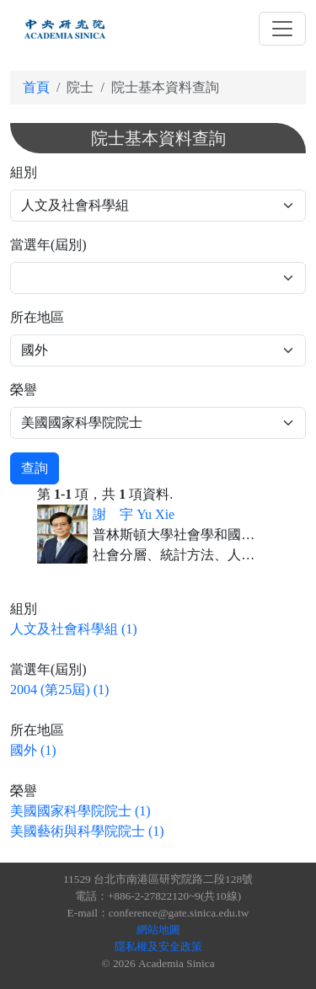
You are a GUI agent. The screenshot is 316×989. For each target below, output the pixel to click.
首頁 (36, 87)
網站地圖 (158, 929)
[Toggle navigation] (282, 28)
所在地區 (37, 317)
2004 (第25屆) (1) (59, 689)
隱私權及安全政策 (158, 946)
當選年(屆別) (48, 245)
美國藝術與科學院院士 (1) (87, 831)
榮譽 (23, 389)
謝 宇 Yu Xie (133, 514)
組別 (23, 172)
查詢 (34, 468)
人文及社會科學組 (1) (73, 629)
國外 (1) (33, 750)
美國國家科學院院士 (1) (80, 811)
